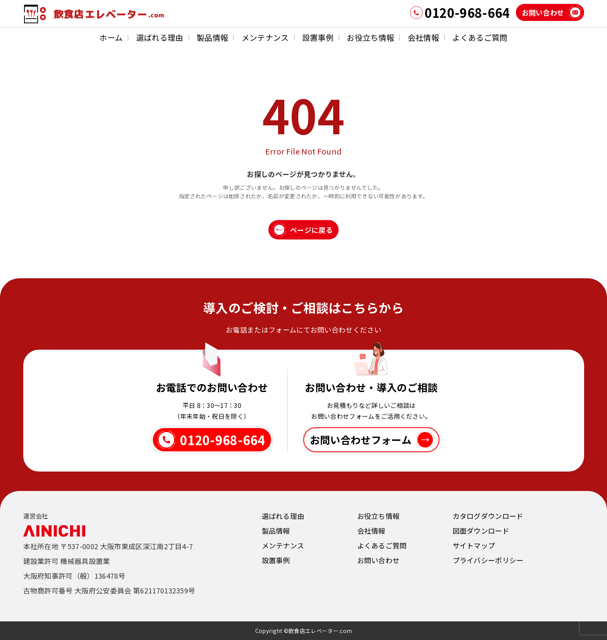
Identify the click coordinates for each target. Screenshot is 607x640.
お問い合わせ (378, 560)
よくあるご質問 (479, 37)
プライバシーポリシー (488, 560)
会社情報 (423, 37)
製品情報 (212, 37)
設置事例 (318, 37)
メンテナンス (265, 37)
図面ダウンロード (481, 531)
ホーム (111, 37)
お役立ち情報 (370, 37)
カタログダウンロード (488, 516)
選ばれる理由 (159, 37)
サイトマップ (474, 545)
